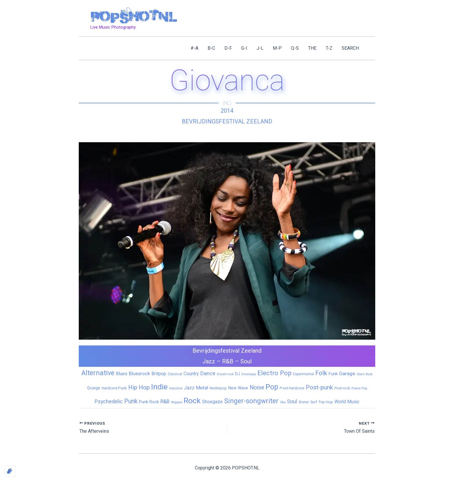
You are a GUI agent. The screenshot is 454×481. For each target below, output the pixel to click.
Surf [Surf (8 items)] (313, 402)
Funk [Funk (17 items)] (333, 373)
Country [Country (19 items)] (191, 373)
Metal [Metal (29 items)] (202, 388)
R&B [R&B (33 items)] (165, 401)
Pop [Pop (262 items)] (272, 387)
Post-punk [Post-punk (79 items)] (319, 387)
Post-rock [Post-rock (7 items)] (342, 388)
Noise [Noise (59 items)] (257, 387)
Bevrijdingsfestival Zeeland (227, 121)
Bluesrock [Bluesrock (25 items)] (139, 373)
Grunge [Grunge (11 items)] (93, 388)
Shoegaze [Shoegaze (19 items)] (212, 401)
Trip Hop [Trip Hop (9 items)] (325, 402)
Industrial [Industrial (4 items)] (175, 388)
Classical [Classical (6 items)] (175, 374)
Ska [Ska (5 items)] (282, 402)
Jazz (208, 361)
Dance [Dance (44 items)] (207, 373)
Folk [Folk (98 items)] (321, 373)
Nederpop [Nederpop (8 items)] (218, 388)
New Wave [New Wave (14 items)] (238, 388)
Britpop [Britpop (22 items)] (158, 373)
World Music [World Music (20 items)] (346, 401)
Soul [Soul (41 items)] (292, 401)
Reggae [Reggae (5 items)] (176, 402)
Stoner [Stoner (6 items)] (304, 402)
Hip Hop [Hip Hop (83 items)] (139, 387)
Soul (246, 361)
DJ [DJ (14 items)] (237, 373)
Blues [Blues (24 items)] (121, 373)
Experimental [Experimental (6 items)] (303, 374)
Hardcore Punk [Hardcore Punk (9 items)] (114, 388)
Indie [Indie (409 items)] (159, 386)
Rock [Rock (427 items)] (192, 400)
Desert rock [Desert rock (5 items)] (225, 374)
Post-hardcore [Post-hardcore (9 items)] (292, 388)
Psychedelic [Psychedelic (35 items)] (109, 401)
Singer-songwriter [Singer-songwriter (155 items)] (251, 401)
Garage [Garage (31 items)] (347, 373)
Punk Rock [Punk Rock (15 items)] (149, 401)
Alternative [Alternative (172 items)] (97, 373)
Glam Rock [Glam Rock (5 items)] (365, 374)
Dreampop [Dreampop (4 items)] (248, 374)
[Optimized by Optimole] (10, 471)
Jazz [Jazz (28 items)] (189, 388)
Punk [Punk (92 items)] (131, 401)
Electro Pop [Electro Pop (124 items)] (274, 373)
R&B (227, 361)
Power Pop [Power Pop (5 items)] (359, 388)
